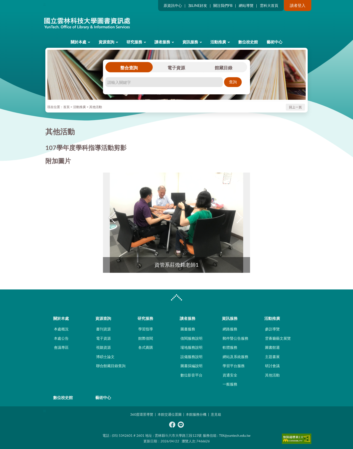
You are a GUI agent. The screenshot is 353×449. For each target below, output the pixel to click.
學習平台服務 (234, 365)
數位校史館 (248, 41)
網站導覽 (246, 5)
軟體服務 (230, 347)
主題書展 (272, 356)
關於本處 (78, 41)
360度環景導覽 (141, 414)
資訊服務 (190, 41)
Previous (112, 217)
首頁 (66, 107)
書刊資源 (103, 329)
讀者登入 (297, 5)
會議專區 (61, 347)
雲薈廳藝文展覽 (278, 338)
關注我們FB (222, 5)
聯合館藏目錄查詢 (111, 365)
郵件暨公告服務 (235, 338)
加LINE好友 (197, 5)
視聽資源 (103, 347)
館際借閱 (145, 338)
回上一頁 (295, 107)
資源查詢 (106, 41)
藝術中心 (274, 41)
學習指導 (145, 329)
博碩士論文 (105, 356)
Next (240, 217)
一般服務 (230, 384)
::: (44, 4)
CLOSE (176, 298)
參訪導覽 (272, 329)
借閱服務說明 (191, 338)
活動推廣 (218, 41)
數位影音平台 (191, 375)
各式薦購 (145, 347)
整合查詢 (129, 67)
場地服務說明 (191, 347)
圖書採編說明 (191, 365)
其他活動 (95, 107)
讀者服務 (162, 41)
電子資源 (176, 67)
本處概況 (61, 329)
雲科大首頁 (269, 5)
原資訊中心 (173, 5)
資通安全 (230, 375)
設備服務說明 (191, 356)
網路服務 (230, 329)
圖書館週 (272, 347)
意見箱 (216, 414)
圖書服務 (187, 329)
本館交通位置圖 (170, 414)
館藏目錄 (223, 67)
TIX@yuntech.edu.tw (235, 435)
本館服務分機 (196, 414)
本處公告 (61, 338)
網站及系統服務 (235, 356)
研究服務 (134, 41)
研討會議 (272, 365)
